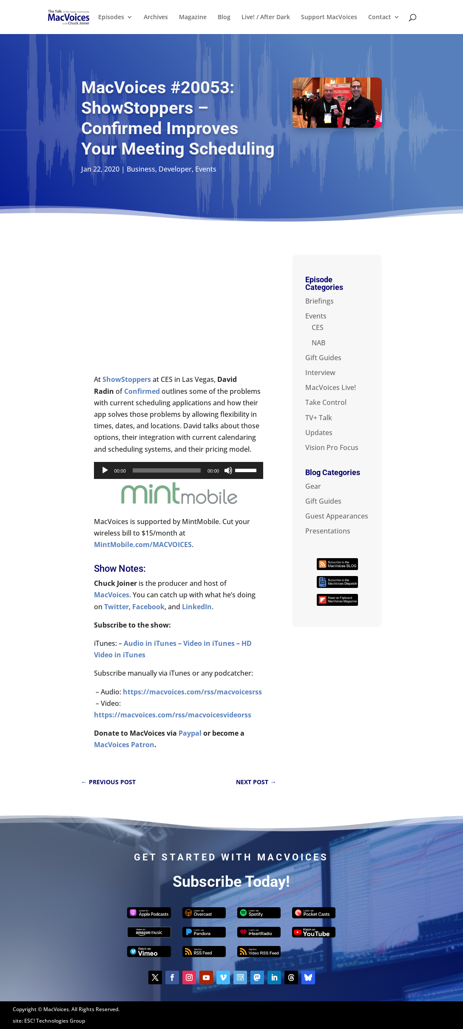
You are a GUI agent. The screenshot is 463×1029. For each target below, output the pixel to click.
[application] (179, 470)
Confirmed (142, 391)
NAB (318, 342)
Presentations (327, 531)
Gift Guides (323, 357)
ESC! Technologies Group (54, 1020)
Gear (313, 486)
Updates (318, 432)
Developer (175, 169)
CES (318, 327)
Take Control (326, 402)
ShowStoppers (126, 379)
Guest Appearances (336, 516)
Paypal (190, 733)
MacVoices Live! (330, 387)
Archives (156, 17)
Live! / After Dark (265, 17)
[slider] (167, 470)
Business (141, 169)
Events (205, 169)
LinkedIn (197, 606)
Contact (379, 17)
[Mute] (228, 470)
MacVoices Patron (124, 744)
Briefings (319, 301)
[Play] (105, 470)
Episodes (111, 17)
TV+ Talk (318, 417)
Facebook (148, 606)
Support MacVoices (329, 17)
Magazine (193, 17)
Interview (320, 372)
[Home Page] (78, 16)
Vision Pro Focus (331, 447)
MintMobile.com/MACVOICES (143, 544)
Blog (224, 17)
